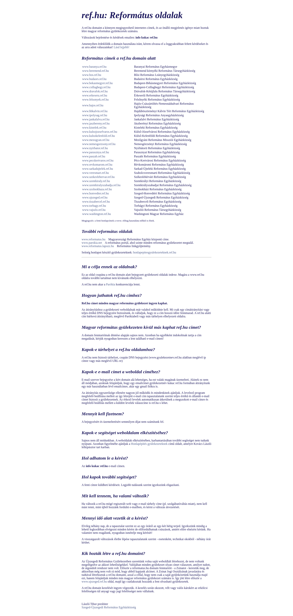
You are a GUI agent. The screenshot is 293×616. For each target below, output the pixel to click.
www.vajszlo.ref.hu (94, 209)
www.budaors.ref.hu (94, 79)
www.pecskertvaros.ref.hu (97, 160)
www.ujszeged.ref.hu (95, 197)
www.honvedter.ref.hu (95, 193)
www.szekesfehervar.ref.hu (98, 176)
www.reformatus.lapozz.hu (98, 246)
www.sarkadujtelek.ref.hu (97, 168)
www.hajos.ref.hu (92, 105)
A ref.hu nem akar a (94, 284)
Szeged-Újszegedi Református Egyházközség (109, 607)
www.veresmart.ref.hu (95, 172)
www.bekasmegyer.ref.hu (97, 83)
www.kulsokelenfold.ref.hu (98, 135)
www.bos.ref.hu (91, 74)
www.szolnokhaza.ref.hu (97, 189)
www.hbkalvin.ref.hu (95, 111)
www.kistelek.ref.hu (94, 127)
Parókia (110, 284)
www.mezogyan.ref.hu (95, 139)
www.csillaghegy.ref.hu (96, 87)
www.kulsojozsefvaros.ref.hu (99, 131)
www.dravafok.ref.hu (95, 91)
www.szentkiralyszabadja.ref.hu (101, 185)
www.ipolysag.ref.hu (94, 115)
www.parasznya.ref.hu (95, 152)
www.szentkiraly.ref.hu (96, 181)
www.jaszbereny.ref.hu (96, 123)
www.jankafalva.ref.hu (96, 119)
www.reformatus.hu (93, 239)
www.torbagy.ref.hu (94, 205)
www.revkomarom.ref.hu (97, 164)
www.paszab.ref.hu (93, 156)
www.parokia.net (92, 242)
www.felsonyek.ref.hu (95, 99)
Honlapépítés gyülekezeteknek (149, 443)
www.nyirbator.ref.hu (95, 148)
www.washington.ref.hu (96, 213)
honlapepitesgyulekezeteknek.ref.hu (154, 252)
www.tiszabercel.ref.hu (96, 201)
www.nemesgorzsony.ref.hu (99, 144)
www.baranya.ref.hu (94, 66)
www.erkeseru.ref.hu (94, 95)
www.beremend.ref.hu (95, 70)
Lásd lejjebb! (121, 47)
